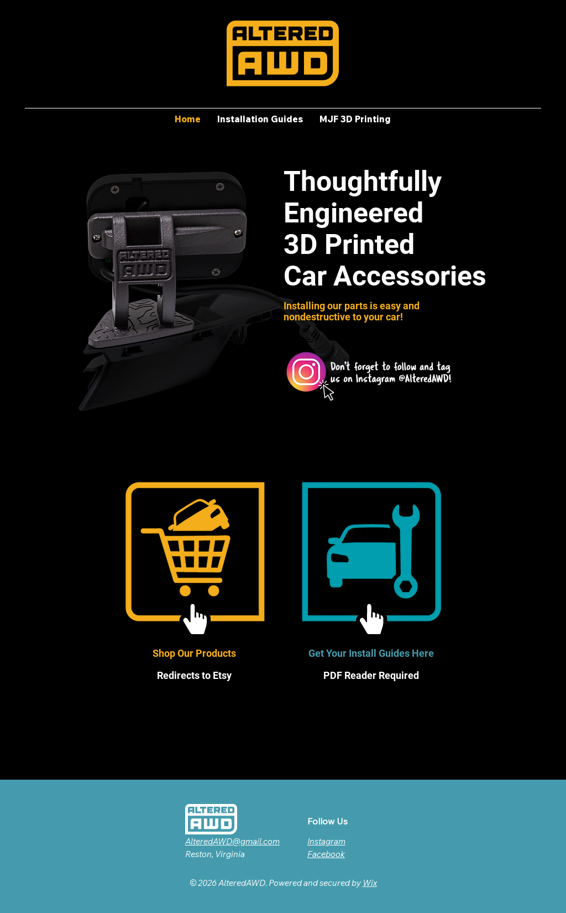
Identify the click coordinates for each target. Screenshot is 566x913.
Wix (370, 883)
